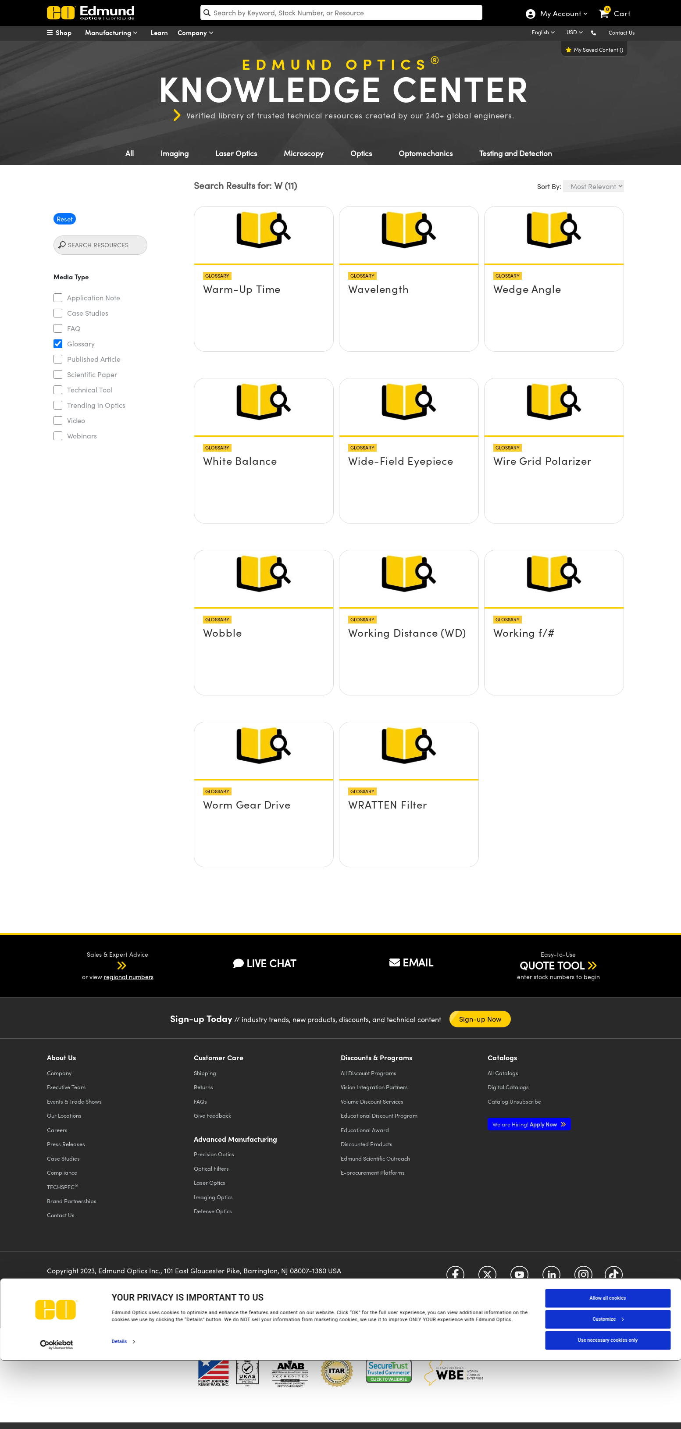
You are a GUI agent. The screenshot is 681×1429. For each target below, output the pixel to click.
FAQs (200, 1101)
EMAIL (411, 962)
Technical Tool (89, 389)
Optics (361, 153)
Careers (57, 1129)
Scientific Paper (92, 374)
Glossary (81, 343)
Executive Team (66, 1086)
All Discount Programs (368, 1072)
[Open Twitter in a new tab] (487, 1278)
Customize (607, 1387)
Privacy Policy (66, 1284)
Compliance (62, 1172)
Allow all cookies (608, 1366)
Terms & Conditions (154, 1284)
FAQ (74, 328)
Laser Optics (236, 153)
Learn (159, 32)
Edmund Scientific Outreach (375, 1158)
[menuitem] (69, 32)
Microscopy (304, 153)
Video (76, 420)
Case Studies (87, 312)
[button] (600, 32)
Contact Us (622, 32)
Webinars (82, 435)
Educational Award (365, 1129)
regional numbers (128, 977)
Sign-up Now (480, 1018)
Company (197, 33)
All (129, 153)
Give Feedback (212, 1115)
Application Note (93, 297)
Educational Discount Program (379, 1115)
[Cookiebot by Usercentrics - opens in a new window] (56, 1413)
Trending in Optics (96, 405)
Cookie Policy (107, 1284)
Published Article (94, 358)
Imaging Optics (213, 1197)
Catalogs (503, 1072)
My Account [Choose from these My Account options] (560, 14)
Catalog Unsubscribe (514, 1101)
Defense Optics (213, 1211)
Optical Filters (211, 1168)
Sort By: (549, 186)
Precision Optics (214, 1154)
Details (119, 1410)
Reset (65, 218)
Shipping (205, 1072)
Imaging (174, 153)
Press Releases (66, 1143)
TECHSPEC (62, 1186)
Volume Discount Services (372, 1101)
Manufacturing (113, 33)
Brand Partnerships (71, 1200)
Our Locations (64, 1115)
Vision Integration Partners (374, 1086)
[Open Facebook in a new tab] (455, 1278)
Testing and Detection (515, 153)
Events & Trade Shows (74, 1101)
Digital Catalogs (508, 1086)
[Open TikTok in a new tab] (614, 1278)
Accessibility (200, 1284)
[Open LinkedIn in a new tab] (551, 1278)
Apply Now (525, 1124)
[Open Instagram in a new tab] (583, 1278)
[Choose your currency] (576, 33)
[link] (618, 6)
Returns (203, 1086)
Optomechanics (426, 153)
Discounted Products (366, 1143)
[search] (341, 12)
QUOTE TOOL (552, 965)
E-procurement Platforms (373, 1172)
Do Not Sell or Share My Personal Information (218, 1292)
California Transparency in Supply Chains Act (106, 1300)
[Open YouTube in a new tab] (519, 1278)
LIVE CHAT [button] (264, 963)
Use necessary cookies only (608, 1408)
